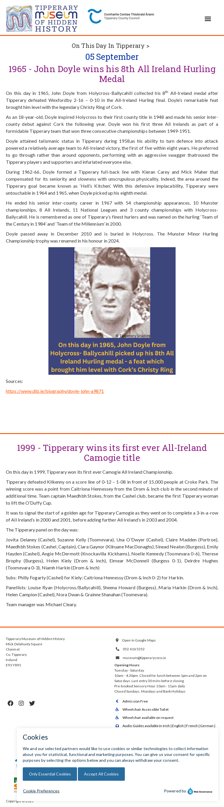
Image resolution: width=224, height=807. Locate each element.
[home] (42, 17)
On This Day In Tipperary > (110, 45)
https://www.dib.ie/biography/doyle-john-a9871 (55, 391)
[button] (208, 19)
